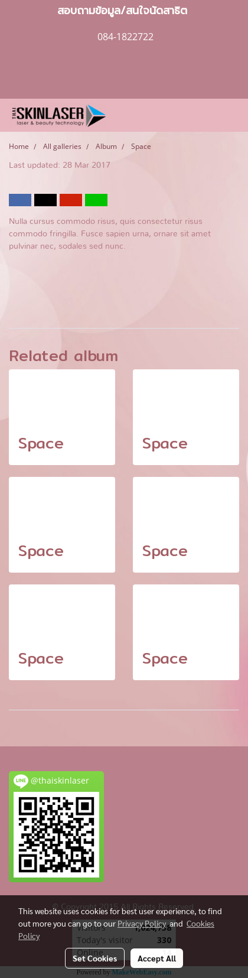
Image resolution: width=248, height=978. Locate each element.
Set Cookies (95, 958)
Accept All (157, 958)
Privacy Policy (142, 923)
